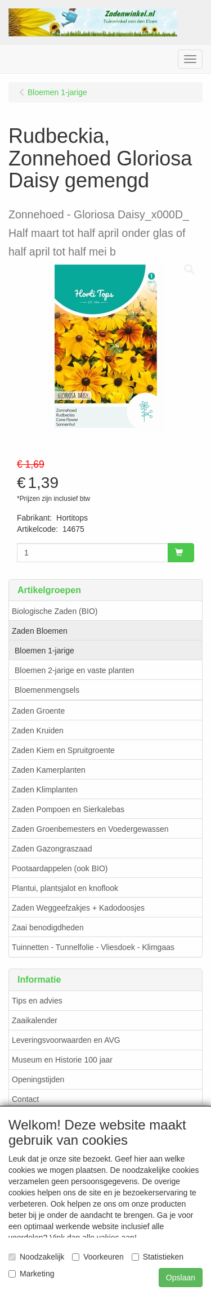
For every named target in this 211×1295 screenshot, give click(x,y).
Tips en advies (37, 1000)
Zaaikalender (34, 1020)
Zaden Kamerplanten (49, 769)
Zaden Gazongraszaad (52, 848)
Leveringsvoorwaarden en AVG (66, 1040)
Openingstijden (38, 1079)
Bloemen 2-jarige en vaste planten (74, 670)
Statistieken (157, 1256)
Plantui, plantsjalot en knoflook (65, 888)
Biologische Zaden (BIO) (55, 611)
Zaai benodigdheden (48, 927)
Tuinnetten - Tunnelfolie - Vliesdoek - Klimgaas (93, 947)
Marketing (31, 1273)
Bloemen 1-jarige (44, 650)
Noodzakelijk (36, 1256)
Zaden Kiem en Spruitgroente (63, 750)
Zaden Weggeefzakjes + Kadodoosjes (78, 907)
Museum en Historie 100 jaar (62, 1059)
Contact (25, 1099)
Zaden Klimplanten (45, 789)
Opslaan (180, 1277)
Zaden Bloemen (40, 630)
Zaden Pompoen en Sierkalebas (68, 809)
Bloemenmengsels (47, 689)
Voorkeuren (98, 1256)
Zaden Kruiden (38, 730)
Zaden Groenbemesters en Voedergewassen (90, 829)
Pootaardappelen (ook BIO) (59, 868)
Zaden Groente (38, 710)
